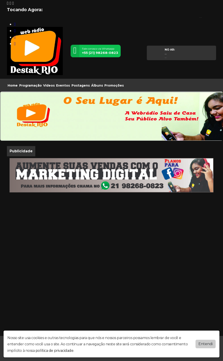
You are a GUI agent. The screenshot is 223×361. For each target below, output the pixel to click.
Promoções (114, 85)
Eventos (63, 85)
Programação (30, 85)
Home (13, 85)
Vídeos (49, 85)
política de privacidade (55, 350)
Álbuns (97, 85)
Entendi (205, 343)
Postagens (81, 85)
